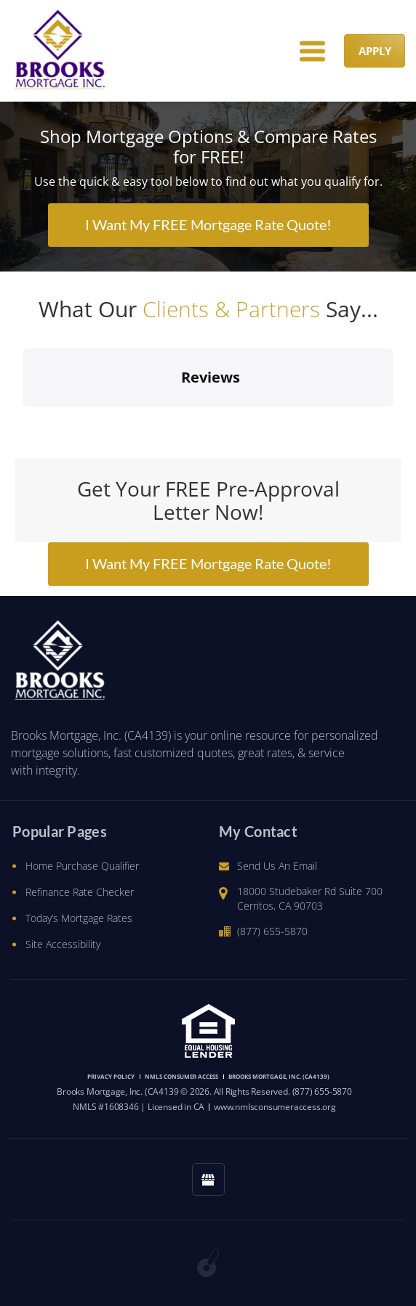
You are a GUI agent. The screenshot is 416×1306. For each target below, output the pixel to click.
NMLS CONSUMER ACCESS (181, 1076)
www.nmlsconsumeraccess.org (275, 1107)
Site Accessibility (62, 944)
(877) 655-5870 (272, 931)
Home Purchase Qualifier (82, 866)
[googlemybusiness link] (208, 1179)
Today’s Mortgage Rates (78, 918)
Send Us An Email (277, 866)
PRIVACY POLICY (111, 1076)
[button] (22, 421)
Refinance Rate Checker (79, 892)
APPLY (375, 51)
